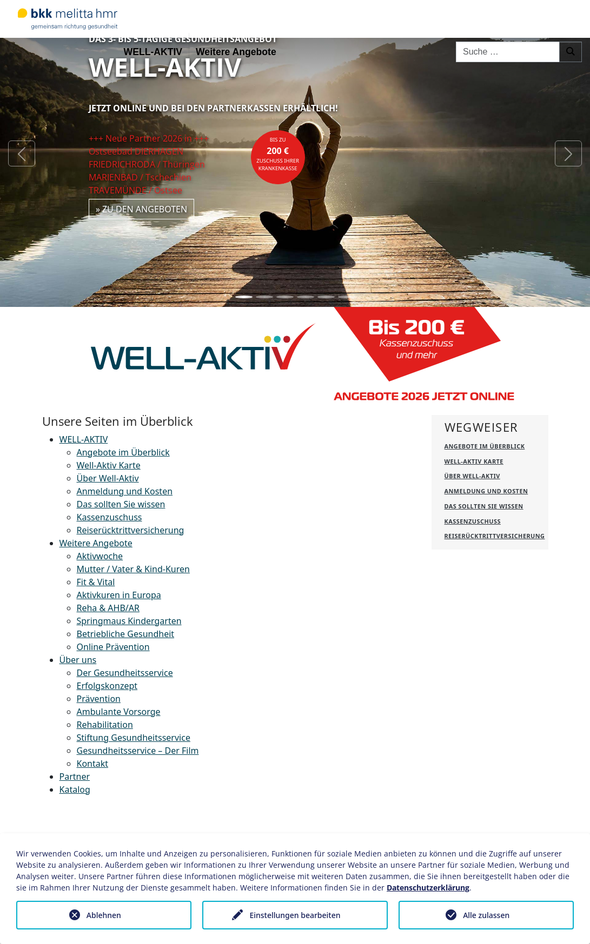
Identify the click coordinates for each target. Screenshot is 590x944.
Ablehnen (104, 915)
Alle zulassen (486, 915)
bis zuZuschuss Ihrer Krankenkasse (277, 154)
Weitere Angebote (236, 51)
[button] (21, 153)
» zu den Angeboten (142, 209)
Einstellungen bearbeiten (294, 915)
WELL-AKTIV (153, 51)
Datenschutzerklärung (428, 887)
